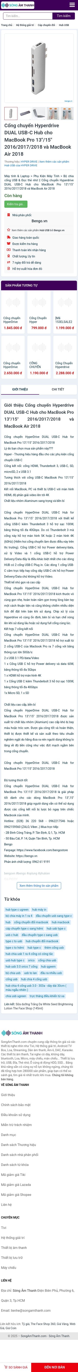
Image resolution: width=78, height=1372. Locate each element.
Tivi (3, 1228)
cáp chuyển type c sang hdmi (24, 928)
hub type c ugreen (17, 909)
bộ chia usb (13, 973)
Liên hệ (6, 1205)
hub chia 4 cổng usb (34, 979)
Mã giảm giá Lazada (16, 1185)
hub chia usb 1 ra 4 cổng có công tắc (29, 954)
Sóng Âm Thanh (59, 1336)
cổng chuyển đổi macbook (31, 922)
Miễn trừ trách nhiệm (16, 1125)
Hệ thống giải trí (25, 25)
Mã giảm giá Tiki (13, 1175)
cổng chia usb (47, 960)
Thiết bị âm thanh (14, 1248)
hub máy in (39, 909)
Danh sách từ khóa (15, 1165)
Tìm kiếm (64, 16)
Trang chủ (6, 25)
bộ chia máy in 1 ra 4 (19, 916)
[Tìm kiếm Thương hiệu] (28, 16)
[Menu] (72, 5)
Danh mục (8, 1135)
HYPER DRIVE (29, 161)
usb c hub (12, 935)
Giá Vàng (62, 1324)
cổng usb (11, 979)
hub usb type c (56, 928)
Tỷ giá (26, 1324)
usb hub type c (15, 960)
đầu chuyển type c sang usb (40, 935)
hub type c (34, 947)
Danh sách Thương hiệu (18, 1145)
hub (8, 922)
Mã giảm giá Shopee (16, 1195)
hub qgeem (48, 966)
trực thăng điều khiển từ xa (47, 996)
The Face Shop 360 (43, 1324)
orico (31, 960)
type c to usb (14, 941)
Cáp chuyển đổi (46, 25)
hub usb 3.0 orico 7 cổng (21, 966)
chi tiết (58, 389)
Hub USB (64, 25)
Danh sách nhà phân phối (19, 1155)
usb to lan (30, 973)
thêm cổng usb (54, 947)
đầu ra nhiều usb (51, 973)
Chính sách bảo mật (16, 1105)
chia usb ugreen (16, 996)
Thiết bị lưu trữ (12, 1258)
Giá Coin (11, 1328)
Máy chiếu (8, 1268)
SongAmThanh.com (34, 1336)
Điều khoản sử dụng (15, 1115)
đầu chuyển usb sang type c (54, 916)
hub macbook (60, 922)
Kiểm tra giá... (16, 204)
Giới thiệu (20, 389)
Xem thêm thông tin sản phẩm (39, 885)
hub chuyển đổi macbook (42, 941)
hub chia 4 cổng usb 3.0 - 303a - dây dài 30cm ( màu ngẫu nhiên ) (36, 988)
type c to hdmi (15, 947)
